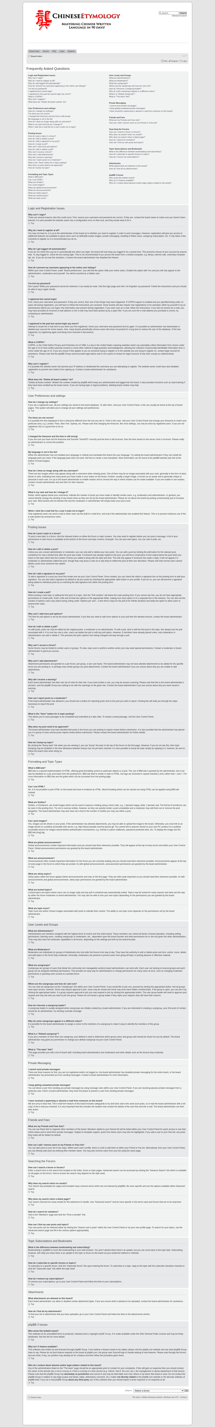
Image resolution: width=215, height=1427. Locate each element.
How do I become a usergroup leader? (125, 89)
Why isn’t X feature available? (121, 180)
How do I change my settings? (41, 111)
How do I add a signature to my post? (44, 141)
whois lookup (62, 1371)
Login (184, 61)
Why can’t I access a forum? (40, 152)
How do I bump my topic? (39, 168)
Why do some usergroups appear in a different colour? (132, 91)
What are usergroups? (118, 83)
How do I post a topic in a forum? (42, 136)
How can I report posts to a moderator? (44, 160)
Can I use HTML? (35, 180)
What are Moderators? (118, 81)
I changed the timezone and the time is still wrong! (49, 116)
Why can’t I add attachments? (40, 154)
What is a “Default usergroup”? (122, 94)
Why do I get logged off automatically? (44, 83)
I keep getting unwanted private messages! (127, 108)
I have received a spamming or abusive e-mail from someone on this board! (140, 111)
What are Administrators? (119, 78)
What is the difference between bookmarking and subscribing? (135, 152)
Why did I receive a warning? (40, 157)
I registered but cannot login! (40, 91)
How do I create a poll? (38, 144)
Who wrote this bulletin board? (122, 178)
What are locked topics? (38, 195)
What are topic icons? (37, 198)
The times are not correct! (39, 114)
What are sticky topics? (38, 193)
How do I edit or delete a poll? (40, 149)
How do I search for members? (122, 140)
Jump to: (128, 1390)
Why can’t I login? (35, 78)
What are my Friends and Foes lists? (124, 120)
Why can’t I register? (36, 99)
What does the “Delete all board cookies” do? (47, 102)
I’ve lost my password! (37, 89)
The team (136, 1397)
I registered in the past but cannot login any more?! (49, 94)
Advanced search (179, 16)
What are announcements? (39, 190)
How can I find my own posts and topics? (126, 142)
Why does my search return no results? (125, 134)
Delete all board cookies (152, 1397)
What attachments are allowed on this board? (128, 166)
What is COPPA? (35, 97)
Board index (36, 56)
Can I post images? (36, 185)
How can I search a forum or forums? (124, 132)
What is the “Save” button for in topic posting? (47, 163)
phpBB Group (104, 1334)
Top (32, 223)
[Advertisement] (107, 1410)
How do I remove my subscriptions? (124, 157)
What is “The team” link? (119, 97)
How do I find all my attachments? (123, 169)
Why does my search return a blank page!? (127, 137)
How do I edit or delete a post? (41, 139)
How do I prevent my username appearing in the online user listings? (57, 86)
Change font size (184, 55)
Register (174, 61)
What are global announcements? (42, 188)
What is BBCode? (35, 177)
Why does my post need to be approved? (45, 165)
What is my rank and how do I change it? (45, 124)
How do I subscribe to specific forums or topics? (129, 154)
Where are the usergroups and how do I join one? (130, 86)
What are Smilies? (36, 182)
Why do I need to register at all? (41, 81)
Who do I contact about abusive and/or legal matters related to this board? (140, 183)
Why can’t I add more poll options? (42, 147)
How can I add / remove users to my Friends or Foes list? (133, 123)
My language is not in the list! (40, 119)
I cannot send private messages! (122, 106)
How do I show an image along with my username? (49, 122)
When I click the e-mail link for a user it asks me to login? (52, 127)
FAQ (165, 61)
